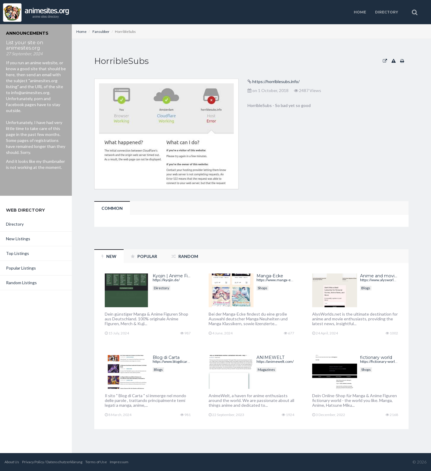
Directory (386, 12)
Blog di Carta (166, 357)
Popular (144, 256)
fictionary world (376, 357)
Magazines (266, 369)
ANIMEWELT (270, 357)
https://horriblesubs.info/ (276, 81)
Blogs (365, 288)
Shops (262, 288)
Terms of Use (96, 462)
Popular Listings (21, 267)
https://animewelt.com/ (275, 361)
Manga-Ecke (270, 276)
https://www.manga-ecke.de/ (280, 280)
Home (360, 12)
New (108, 256)
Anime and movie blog (384, 276)
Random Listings (21, 282)
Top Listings (17, 253)
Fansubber (101, 31)
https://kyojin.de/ (166, 280)
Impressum (119, 462)
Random (185, 256)
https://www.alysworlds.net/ (382, 280)
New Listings (18, 238)
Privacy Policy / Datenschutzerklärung (52, 462)
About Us (11, 462)
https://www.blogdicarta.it (173, 361)
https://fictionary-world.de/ (381, 361)
